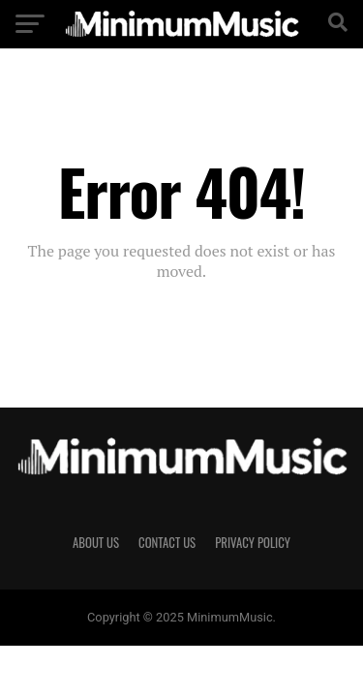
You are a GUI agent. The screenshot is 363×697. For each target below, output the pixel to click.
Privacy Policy (252, 542)
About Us (96, 542)
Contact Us (167, 542)
